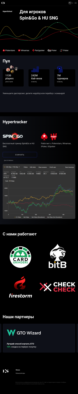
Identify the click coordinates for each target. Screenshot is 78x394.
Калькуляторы (20, 373)
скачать (19, 155)
